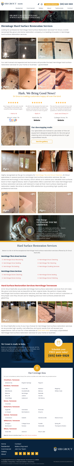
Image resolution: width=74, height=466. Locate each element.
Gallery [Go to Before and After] (41, 8)
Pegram (40, 383)
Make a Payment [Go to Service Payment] (21, 446)
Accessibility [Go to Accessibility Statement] (4, 461)
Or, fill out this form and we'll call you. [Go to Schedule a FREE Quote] (58, 359)
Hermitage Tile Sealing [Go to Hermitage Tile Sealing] (11, 266)
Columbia (8, 404)
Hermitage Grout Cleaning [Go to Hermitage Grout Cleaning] (48, 260)
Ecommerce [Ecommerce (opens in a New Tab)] (62, 461)
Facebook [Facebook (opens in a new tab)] (20, 453)
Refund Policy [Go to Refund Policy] (31, 461)
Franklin (40, 423)
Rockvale (40, 409)
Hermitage (25, 393)
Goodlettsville (25, 391)
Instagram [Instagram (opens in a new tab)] (16, 453)
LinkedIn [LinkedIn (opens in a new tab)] (32, 453)
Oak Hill (40, 395)
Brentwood (8, 426)
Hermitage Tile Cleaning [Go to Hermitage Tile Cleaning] (47, 263)
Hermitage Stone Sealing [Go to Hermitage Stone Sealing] (48, 275)
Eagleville (7, 409)
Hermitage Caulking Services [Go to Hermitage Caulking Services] (49, 266)
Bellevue (7, 393)
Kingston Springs (26, 383)
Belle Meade (8, 391)
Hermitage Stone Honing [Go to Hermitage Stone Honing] (12, 278)
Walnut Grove (59, 418)
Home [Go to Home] (3, 444)
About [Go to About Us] (49, 8)
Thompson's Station (60, 426)
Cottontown (8, 418)
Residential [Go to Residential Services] (19, 8)
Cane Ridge (8, 398)
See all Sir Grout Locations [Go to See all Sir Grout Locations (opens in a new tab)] (29, 435)
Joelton (24, 395)
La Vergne (8, 412)
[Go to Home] (12, 3)
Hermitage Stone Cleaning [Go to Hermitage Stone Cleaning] (13, 275)
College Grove (26, 423)
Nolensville (41, 426)
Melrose (40, 391)
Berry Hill (7, 395)
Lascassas (25, 409)
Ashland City (8, 383)
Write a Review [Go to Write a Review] (38, 4)
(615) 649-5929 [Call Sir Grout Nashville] (66, 4)
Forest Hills (25, 388)
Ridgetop (57, 388)
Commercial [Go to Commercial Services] (31, 8)
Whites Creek (58, 391)
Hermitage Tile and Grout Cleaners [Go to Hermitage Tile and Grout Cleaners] (49, 175)
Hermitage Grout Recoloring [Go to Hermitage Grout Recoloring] (13, 260)
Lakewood (25, 398)
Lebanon (24, 431)
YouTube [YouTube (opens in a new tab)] (28, 453)
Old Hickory (41, 398)
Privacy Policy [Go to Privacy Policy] (12, 461)
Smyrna (40, 412)
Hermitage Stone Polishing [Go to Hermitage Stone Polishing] (48, 278)
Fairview (24, 426)
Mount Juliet (41, 431)
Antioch (7, 388)
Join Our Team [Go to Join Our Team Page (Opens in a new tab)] (20, 449)
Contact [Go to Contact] (70, 8)
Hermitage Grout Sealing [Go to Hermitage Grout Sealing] (12, 263)
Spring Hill (57, 423)
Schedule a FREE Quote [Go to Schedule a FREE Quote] (51, 4)
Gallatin (24, 418)
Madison (40, 388)
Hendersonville (42, 418)
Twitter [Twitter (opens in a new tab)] (24, 453)
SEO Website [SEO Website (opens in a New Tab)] (56, 461)
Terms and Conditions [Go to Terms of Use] (21, 461)
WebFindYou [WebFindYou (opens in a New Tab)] (70, 461)
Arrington (7, 423)
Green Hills (8, 431)
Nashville (40, 393)
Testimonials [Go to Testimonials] (59, 8)
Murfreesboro (25, 412)
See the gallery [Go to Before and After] (42, 141)
